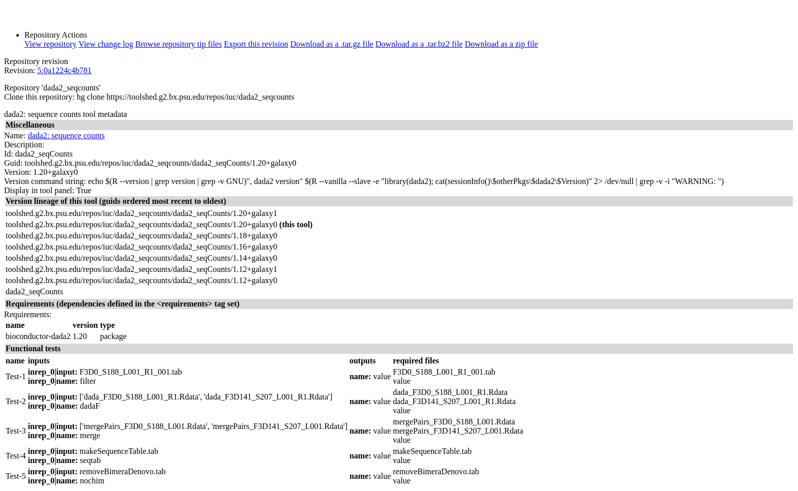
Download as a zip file (501, 44)
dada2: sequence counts (66, 135)
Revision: (19, 70)
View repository (50, 44)
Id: (8, 153)
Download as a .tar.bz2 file (419, 44)
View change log (105, 44)
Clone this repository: (39, 97)
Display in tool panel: (39, 190)
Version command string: (45, 181)
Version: (17, 172)
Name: (15, 135)
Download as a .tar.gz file (332, 44)
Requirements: (27, 314)
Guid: (13, 163)
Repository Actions (55, 34)
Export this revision (256, 44)
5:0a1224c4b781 (64, 70)
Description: (24, 144)
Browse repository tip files (178, 44)
